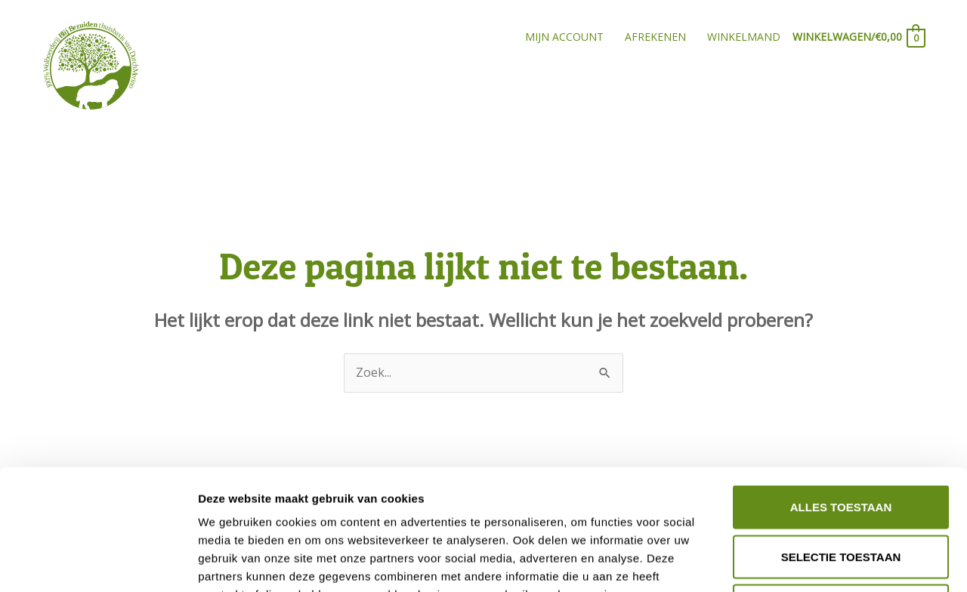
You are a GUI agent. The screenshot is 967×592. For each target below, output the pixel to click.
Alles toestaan (840, 393)
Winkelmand (743, 36)
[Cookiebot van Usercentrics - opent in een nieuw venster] (98, 562)
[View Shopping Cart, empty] (858, 36)
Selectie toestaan (841, 443)
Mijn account (564, 36)
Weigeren (841, 492)
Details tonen (816, 562)
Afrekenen (655, 36)
